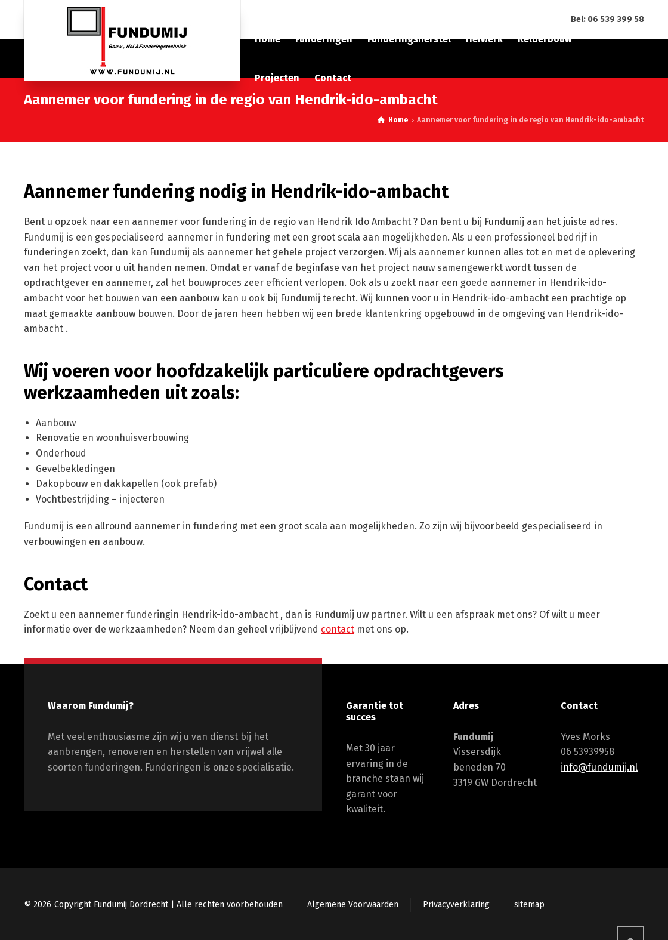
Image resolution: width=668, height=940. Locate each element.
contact (337, 629)
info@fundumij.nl (599, 767)
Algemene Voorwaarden (352, 904)
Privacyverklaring (456, 904)
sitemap (529, 904)
